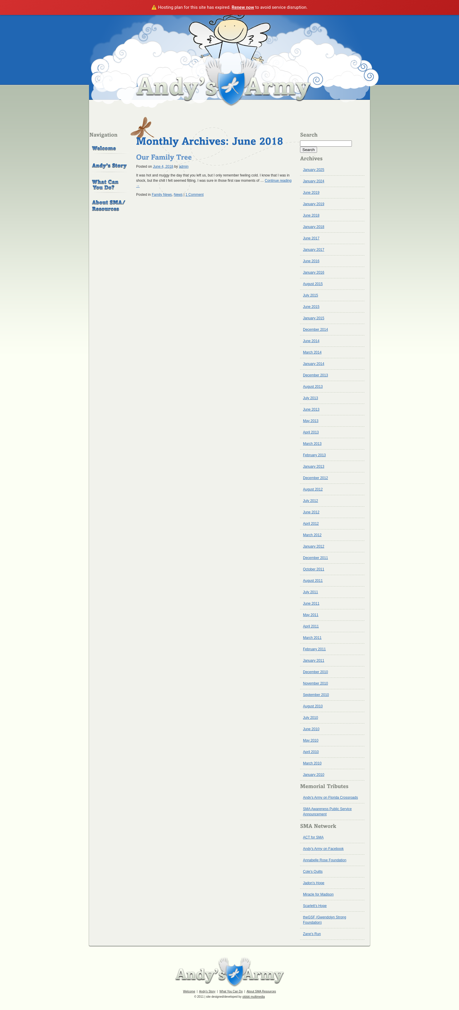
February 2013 (314, 455)
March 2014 (312, 352)
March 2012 (312, 535)
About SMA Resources (261, 991)
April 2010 (311, 752)
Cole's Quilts (313, 872)
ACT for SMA (313, 837)
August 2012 (313, 489)
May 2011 (310, 615)
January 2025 (313, 170)
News (178, 195)
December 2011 (315, 558)
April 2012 (311, 524)
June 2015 (311, 307)
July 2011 (310, 592)
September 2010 (316, 695)
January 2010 (313, 775)
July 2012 (310, 501)
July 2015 (310, 295)
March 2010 (312, 763)
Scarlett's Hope (315, 906)
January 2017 (313, 250)
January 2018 (313, 227)
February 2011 (314, 649)
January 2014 (313, 364)
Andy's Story (207, 991)
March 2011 (312, 638)
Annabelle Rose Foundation (324, 860)
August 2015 (313, 284)
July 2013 (310, 398)
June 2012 (311, 512)
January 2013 (313, 466)
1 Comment (195, 195)
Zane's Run (312, 934)
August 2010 (313, 706)
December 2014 (315, 329)
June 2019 (311, 193)
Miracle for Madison (318, 894)
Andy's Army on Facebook (323, 849)
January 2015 (313, 318)
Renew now (243, 7)
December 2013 (315, 375)
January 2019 (313, 204)
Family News (162, 195)
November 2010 (315, 683)
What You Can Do (231, 991)
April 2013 (311, 432)
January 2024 (313, 181)
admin (184, 166)
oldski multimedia (253, 996)
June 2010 (311, 729)
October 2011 (313, 569)
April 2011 (311, 626)
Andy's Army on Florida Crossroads (330, 797)
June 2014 (311, 341)
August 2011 (313, 581)
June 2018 (311, 215)
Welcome (189, 991)
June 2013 (311, 409)
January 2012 (313, 546)
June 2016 (311, 261)
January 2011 (313, 661)
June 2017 (311, 238)
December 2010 (315, 672)
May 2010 (310, 740)
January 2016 (313, 272)
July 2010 (310, 718)
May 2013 (310, 421)
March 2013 (312, 444)
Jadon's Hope (313, 883)
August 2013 (313, 387)
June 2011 (311, 603)
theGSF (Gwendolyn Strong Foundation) (324, 920)
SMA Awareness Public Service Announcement (327, 811)
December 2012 (315, 478)
